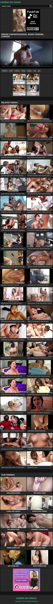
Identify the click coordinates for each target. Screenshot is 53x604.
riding (23, 71)
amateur (4, 71)
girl (39, 71)
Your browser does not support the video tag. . (26, 53)
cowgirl (29, 71)
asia (35, 71)
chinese (17, 71)
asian (11, 71)
